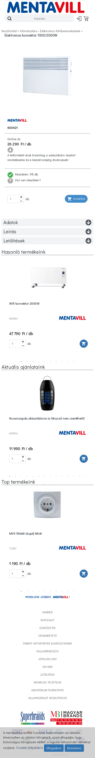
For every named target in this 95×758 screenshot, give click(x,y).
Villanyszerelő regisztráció (47, 698)
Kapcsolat (47, 620)
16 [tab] (50, 484)
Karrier (47, 612)
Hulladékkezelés (47, 651)
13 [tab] (80, 476)
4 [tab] (39, 362)
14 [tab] (85, 476)
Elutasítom (74, 748)
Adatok (47, 222)
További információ (29, 748)
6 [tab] (50, 362)
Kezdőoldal (9, 31)
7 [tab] (56, 362)
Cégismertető (47, 635)
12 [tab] (74, 476)
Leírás (47, 231)
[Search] (40, 18)
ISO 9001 (47, 666)
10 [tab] (74, 362)
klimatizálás (28, 31)
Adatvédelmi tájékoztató (47, 690)
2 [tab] (27, 362)
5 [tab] (45, 362)
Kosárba (76, 198)
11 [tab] (68, 476)
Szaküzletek (47, 627)
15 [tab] (45, 484)
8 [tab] (62, 362)
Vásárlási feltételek (48, 682)
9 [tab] (68, 362)
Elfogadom (54, 748)
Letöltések (47, 241)
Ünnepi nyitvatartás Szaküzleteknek (47, 643)
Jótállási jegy (47, 659)
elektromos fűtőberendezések (60, 31)
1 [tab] (21, 362)
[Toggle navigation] (46, 7)
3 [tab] (33, 362)
